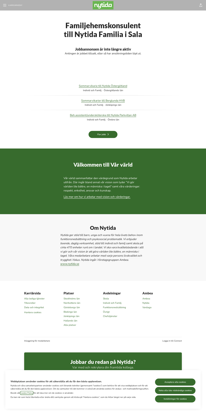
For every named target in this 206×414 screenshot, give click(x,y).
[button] (200, 5)
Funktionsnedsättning (114, 307)
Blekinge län (70, 311)
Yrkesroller (29, 302)
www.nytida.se (69, 264)
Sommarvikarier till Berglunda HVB (103, 101)
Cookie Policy (26, 393)
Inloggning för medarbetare (37, 340)
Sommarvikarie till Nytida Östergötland (103, 86)
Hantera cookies (32, 312)
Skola (106, 298)
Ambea (146, 298)
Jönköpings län (71, 316)
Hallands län (70, 320)
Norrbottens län (72, 302)
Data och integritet (34, 307)
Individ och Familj (112, 302)
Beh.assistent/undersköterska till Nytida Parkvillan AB (103, 115)
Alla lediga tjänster (34, 298)
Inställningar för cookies (175, 398)
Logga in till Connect (172, 340)
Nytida (145, 302)
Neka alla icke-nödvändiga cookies (175, 390)
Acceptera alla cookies (175, 382)
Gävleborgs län (72, 307)
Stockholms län (72, 298)
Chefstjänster (110, 316)
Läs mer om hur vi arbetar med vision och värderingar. (97, 197)
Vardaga (146, 307)
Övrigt (106, 311)
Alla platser (70, 325)
